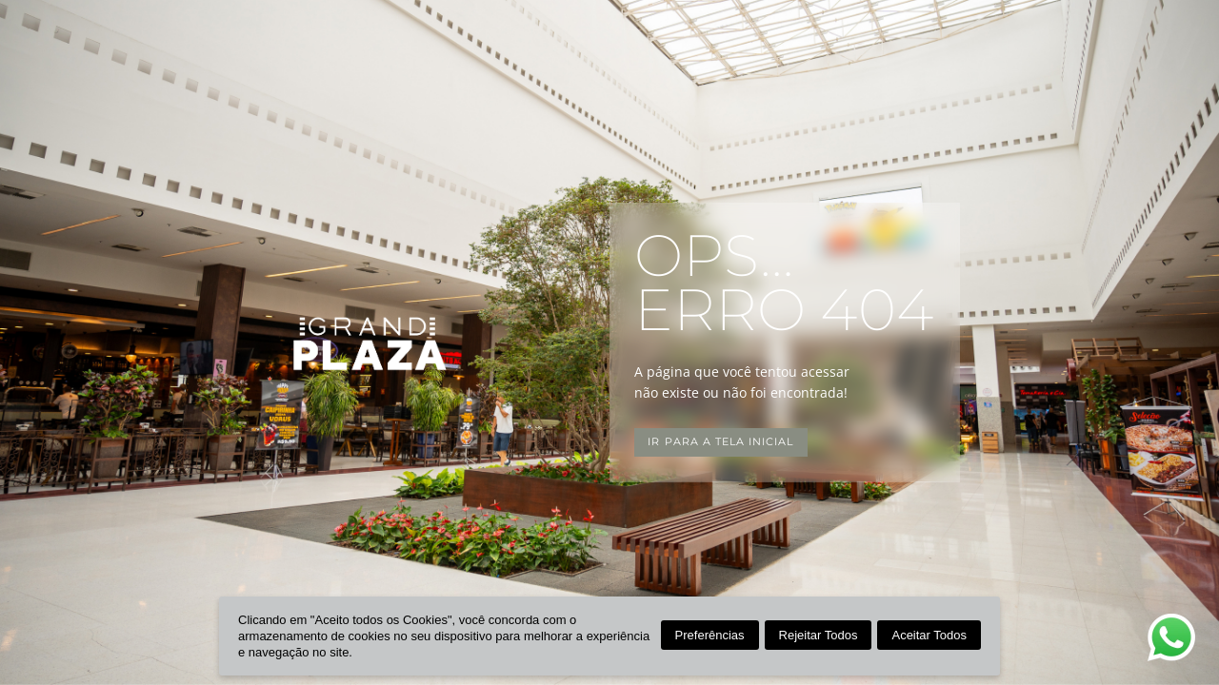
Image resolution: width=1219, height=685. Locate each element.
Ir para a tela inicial (720, 442)
